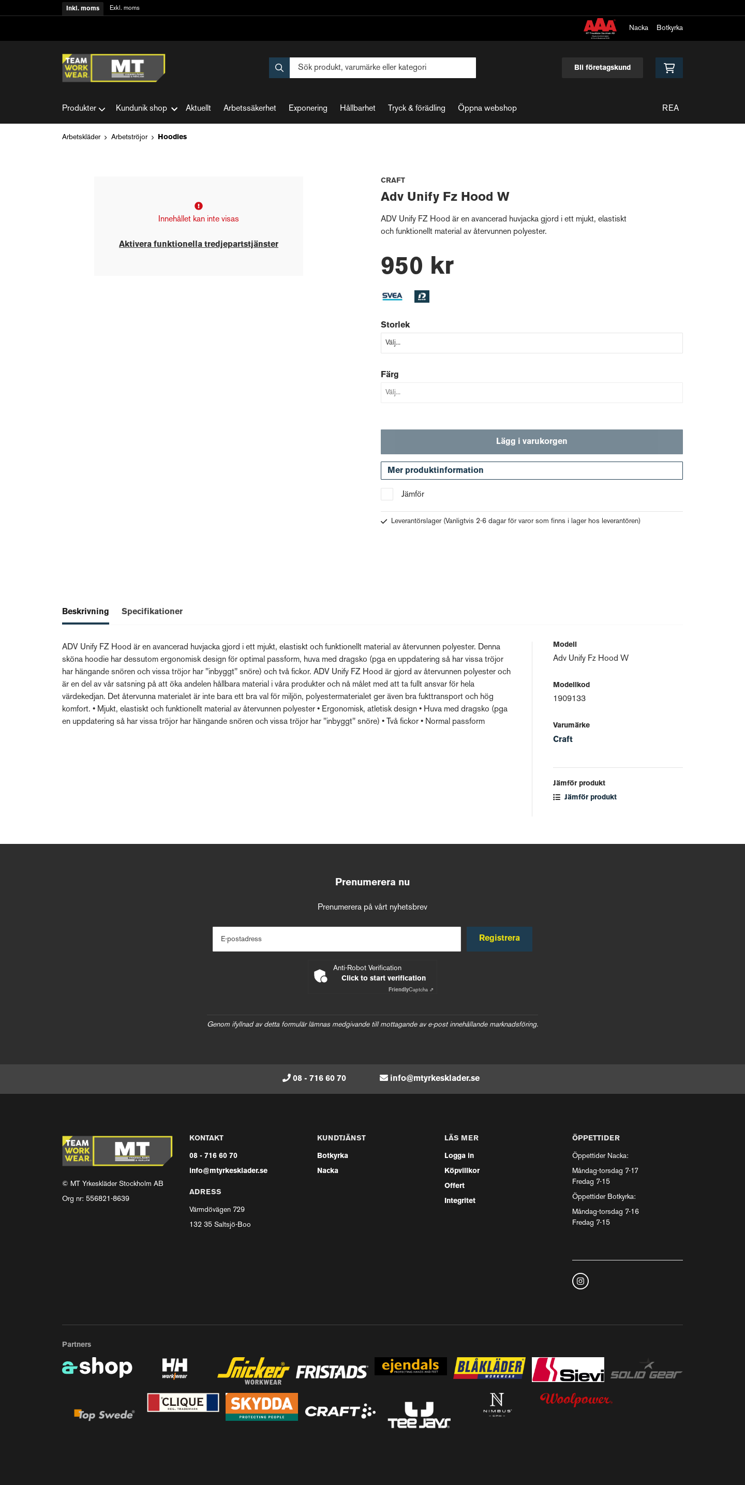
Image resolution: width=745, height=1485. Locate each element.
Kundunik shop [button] (146, 109)
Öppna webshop (487, 109)
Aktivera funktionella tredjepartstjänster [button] (198, 244)
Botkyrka (670, 28)
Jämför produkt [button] (585, 800)
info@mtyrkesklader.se (435, 1078)
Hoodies (172, 137)
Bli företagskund (602, 68)
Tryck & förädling (416, 109)
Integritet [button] (459, 1201)
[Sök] (372, 67)
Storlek (395, 325)
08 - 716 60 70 (319, 1078)
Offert (454, 1186)
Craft (563, 742)
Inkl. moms (82, 8)
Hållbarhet (358, 109)
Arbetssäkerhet (250, 109)
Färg (390, 375)
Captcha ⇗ (411, 990)
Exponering (308, 109)
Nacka (638, 28)
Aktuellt (198, 109)
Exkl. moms (125, 8)
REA (670, 109)
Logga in (459, 1156)
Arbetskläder (81, 137)
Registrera (501, 939)
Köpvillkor (462, 1171)
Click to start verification (383, 978)
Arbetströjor (129, 137)
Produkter (84, 109)
